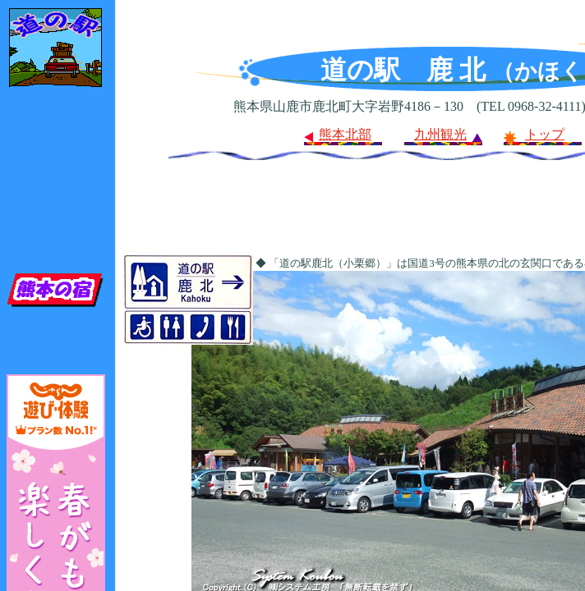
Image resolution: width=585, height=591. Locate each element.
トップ (544, 134)
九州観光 (440, 134)
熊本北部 (345, 134)
